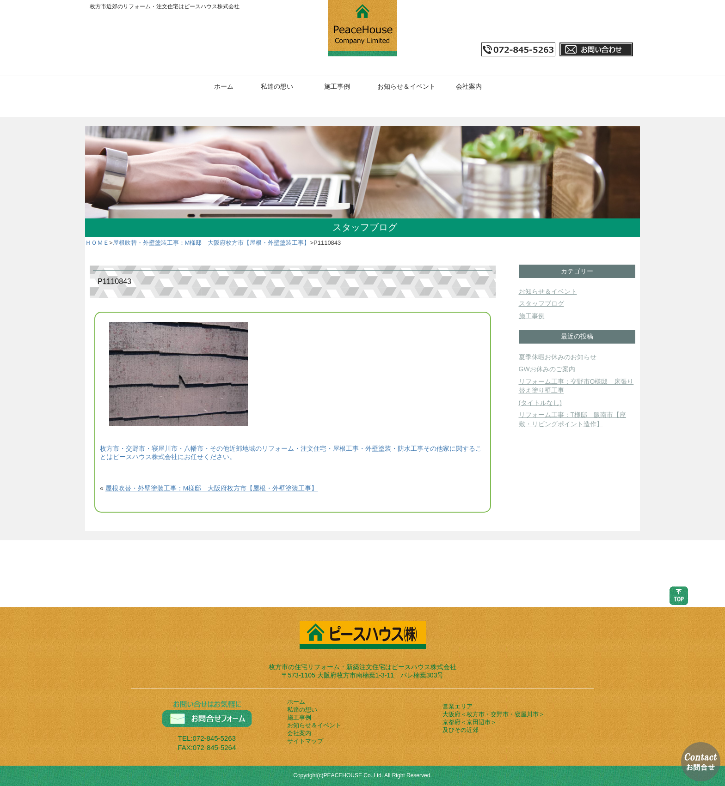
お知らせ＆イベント (406, 86)
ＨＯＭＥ (97, 242)
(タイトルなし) (540, 402)
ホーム (223, 86)
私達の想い (277, 86)
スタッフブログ (541, 303)
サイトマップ (305, 741)
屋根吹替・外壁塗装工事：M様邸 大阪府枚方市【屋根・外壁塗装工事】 (211, 242)
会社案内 (469, 86)
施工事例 (337, 86)
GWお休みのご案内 (547, 369)
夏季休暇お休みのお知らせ (557, 357)
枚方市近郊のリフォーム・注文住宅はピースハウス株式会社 (165, 6)
